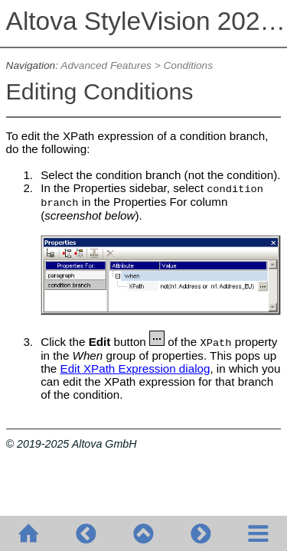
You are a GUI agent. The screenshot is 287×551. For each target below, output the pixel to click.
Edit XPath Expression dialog (135, 368)
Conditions (188, 65)
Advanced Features (106, 65)
